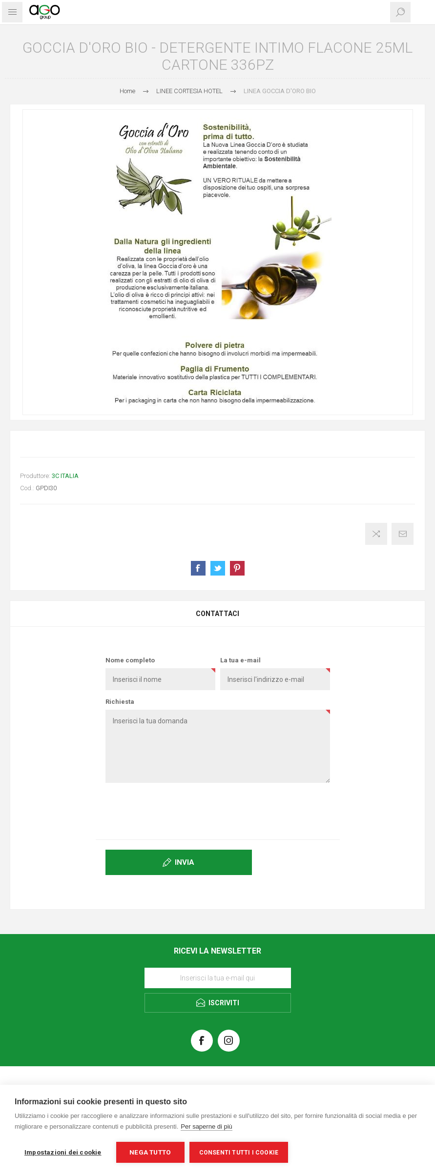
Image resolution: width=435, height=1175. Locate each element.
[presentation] (218, 809)
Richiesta (119, 701)
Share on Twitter (217, 568)
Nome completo (130, 660)
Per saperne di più (206, 1126)
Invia (184, 862)
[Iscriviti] (218, 978)
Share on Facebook (198, 568)
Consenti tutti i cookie (239, 1152)
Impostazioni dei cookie (63, 1152)
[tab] (217, 613)
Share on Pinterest (237, 568)
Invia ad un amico (403, 534)
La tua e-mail (240, 660)
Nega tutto (150, 1152)
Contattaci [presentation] (217, 613)
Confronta (376, 534)
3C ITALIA (65, 475)
